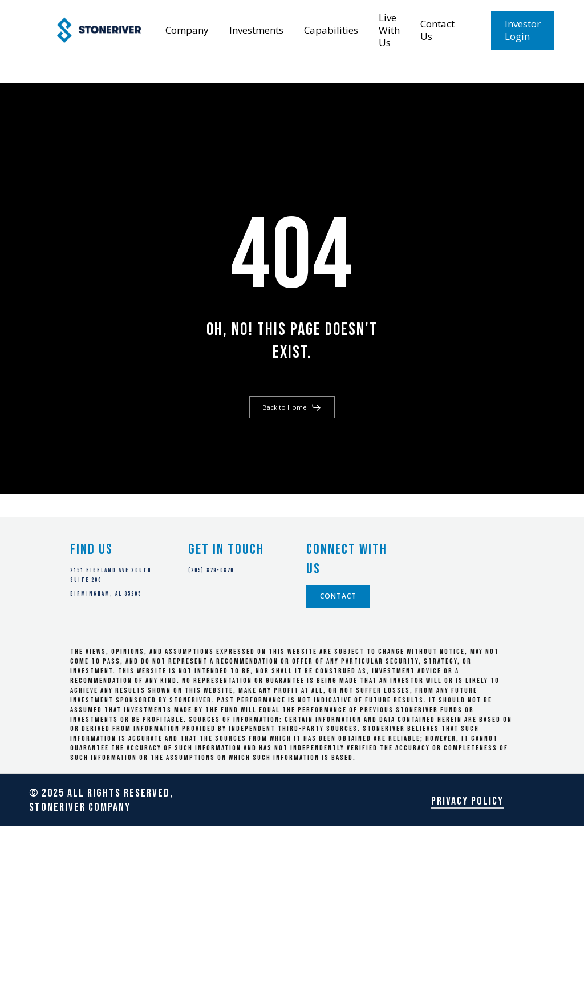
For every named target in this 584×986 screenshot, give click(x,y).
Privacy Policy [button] (467, 801)
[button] (292, 407)
